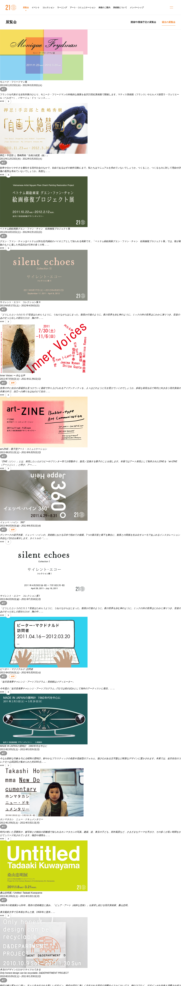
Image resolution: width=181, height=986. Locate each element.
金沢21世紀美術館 (11, 7)
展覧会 (11, 22)
